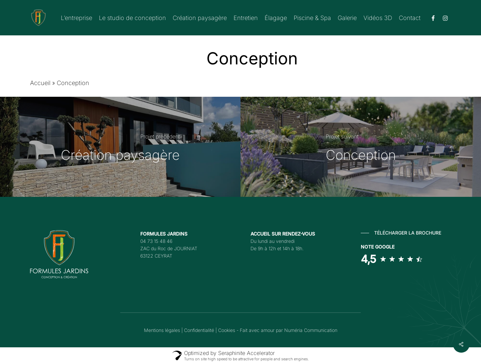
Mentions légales (162, 330)
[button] (401, 232)
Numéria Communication (310, 330)
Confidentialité (199, 330)
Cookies (226, 330)
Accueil (40, 82)
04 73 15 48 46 (156, 241)
